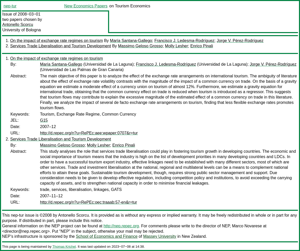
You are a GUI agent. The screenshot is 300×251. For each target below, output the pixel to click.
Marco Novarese (247, 226)
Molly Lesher (176, 46)
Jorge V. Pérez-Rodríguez (240, 40)
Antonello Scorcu (17, 24)
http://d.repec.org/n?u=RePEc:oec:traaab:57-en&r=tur (88, 202)
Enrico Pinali (201, 46)
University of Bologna (21, 30)
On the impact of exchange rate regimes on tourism (56, 40)
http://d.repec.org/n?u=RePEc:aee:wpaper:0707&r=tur (89, 133)
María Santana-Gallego (131, 40)
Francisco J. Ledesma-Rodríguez (184, 40)
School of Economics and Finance (107, 236)
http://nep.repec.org (121, 226)
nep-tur (10, 6)
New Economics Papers (86, 6)
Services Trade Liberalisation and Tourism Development (60, 46)
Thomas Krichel (64, 246)
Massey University (159, 236)
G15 (44, 120)
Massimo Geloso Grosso (140, 46)
